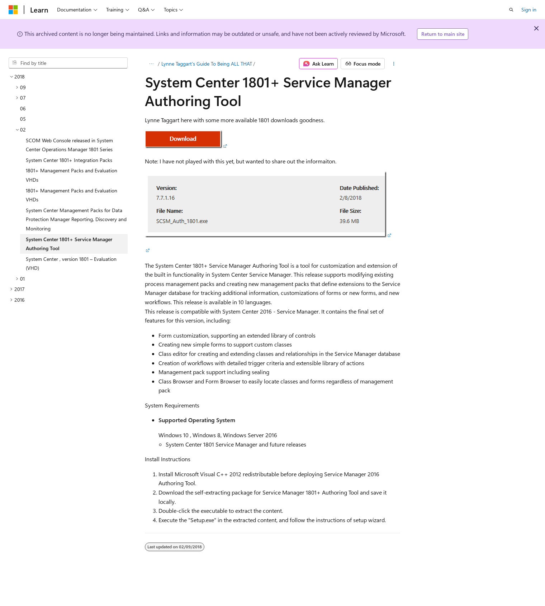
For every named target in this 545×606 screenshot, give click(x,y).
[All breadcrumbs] (151, 64)
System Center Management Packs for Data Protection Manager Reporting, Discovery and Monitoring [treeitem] (76, 219)
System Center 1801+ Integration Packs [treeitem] (69, 160)
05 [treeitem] (23, 118)
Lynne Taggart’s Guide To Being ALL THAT (206, 63)
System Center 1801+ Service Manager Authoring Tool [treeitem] (69, 244)
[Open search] (511, 9)
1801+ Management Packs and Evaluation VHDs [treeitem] (71, 175)
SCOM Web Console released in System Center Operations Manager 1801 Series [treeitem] (69, 145)
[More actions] (394, 64)
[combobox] (68, 63)
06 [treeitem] (23, 108)
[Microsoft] (13, 9)
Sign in (528, 9)
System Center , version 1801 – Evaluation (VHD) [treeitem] (71, 264)
